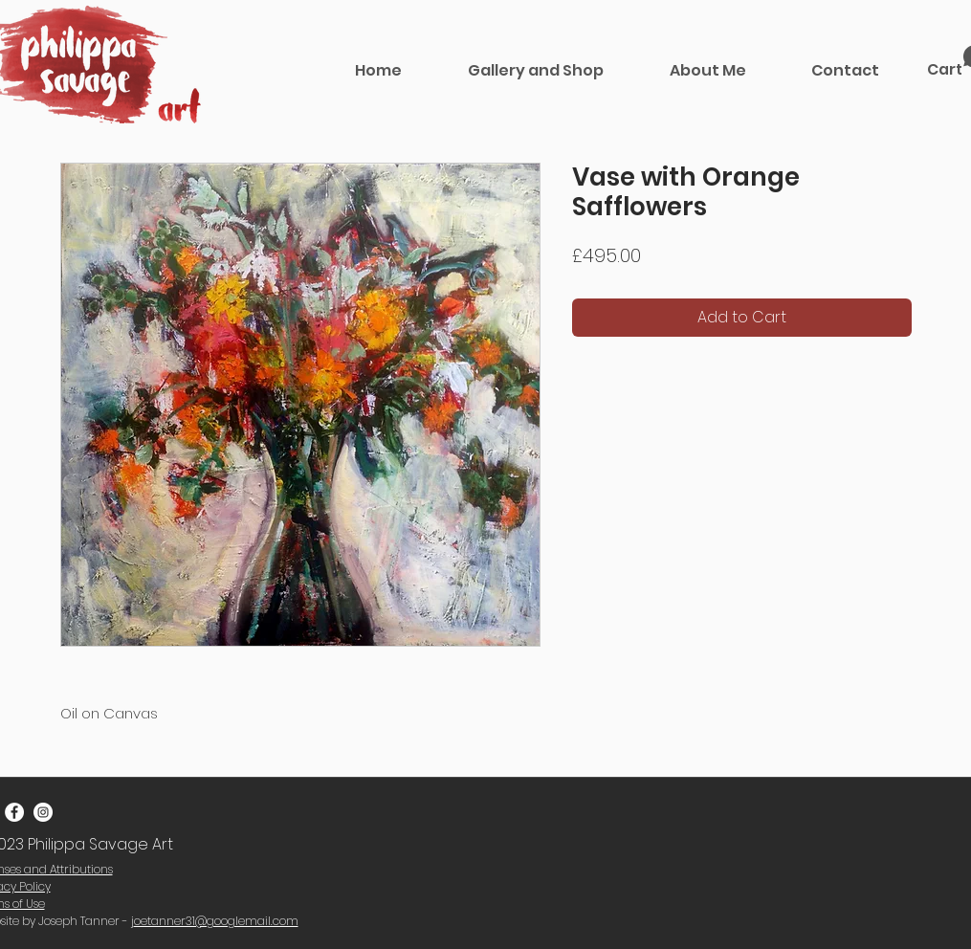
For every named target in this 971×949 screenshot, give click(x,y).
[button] (536, 70)
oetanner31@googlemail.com (216, 921)
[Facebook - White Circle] (14, 812)
